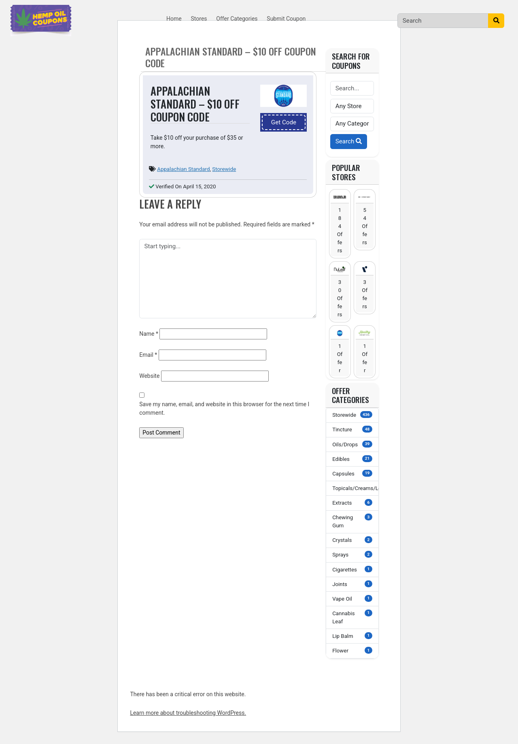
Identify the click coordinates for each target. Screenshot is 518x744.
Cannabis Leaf (352, 617)
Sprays (352, 554)
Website (149, 376)
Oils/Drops (352, 444)
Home (174, 18)
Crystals (352, 539)
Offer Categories (236, 18)
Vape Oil (352, 598)
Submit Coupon (286, 18)
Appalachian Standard (183, 169)
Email (148, 355)
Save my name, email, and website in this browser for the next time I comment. (224, 408)
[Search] (442, 20)
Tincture (352, 429)
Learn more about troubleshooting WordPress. (188, 713)
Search (348, 141)
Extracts (352, 502)
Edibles (352, 458)
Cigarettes (352, 569)
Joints (352, 583)
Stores (199, 18)
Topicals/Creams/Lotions (355, 487)
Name (148, 333)
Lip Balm (352, 635)
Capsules (352, 473)
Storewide (224, 169)
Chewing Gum (352, 521)
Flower (352, 650)
